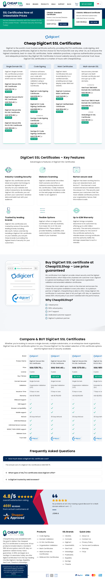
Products (45, 4)
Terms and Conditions (90, 545)
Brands (35, 4)
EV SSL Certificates (46, 542)
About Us (85, 536)
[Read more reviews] (14, 519)
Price (28, 4)
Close (26, 566)
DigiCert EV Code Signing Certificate (37, 105)
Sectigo (68, 561)
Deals (53, 4)
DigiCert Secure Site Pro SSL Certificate (13, 111)
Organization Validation (48, 545)
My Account (87, 4)
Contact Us (86, 539)
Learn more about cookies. (14, 575)
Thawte (68, 564)
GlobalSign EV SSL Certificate (88, 116)
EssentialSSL (69, 545)
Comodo (68, 539)
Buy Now (63, 24)
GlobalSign (69, 552)
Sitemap (85, 548)
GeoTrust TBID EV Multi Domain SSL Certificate (90, 101)
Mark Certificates (46, 548)
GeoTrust (68, 548)
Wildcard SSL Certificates (49, 557)
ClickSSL (68, 536)
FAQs (84, 552)
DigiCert (68, 542)
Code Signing (44, 536)
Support (61, 4)
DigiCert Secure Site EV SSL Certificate (14, 98)
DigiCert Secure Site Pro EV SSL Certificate (13, 124)
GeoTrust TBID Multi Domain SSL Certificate (90, 88)
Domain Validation (46, 539)
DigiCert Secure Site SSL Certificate (13, 85)
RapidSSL (68, 558)
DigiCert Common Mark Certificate (63, 92)
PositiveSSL (69, 555)
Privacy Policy (87, 542)
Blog (69, 4)
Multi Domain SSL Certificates (45, 553)
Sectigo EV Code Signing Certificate (37, 132)
